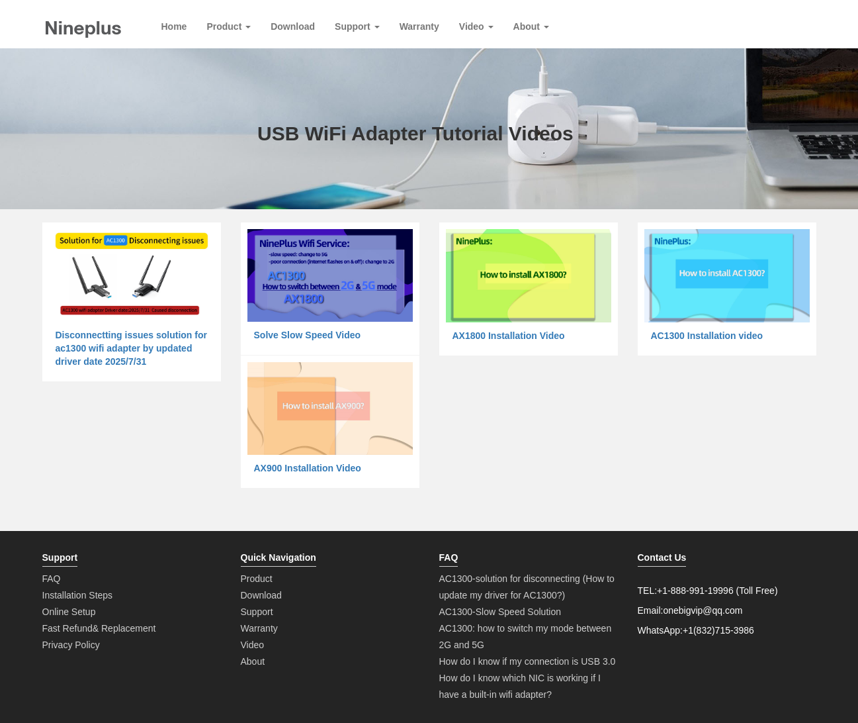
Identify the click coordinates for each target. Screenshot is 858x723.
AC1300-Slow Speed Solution (500, 611)
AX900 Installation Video (307, 468)
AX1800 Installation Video (508, 335)
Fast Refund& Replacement (99, 628)
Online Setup (69, 611)
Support (357, 26)
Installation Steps (77, 595)
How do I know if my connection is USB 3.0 (527, 661)
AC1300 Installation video (707, 335)
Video (476, 26)
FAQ (51, 578)
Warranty (419, 26)
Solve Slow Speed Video (307, 335)
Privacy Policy (71, 645)
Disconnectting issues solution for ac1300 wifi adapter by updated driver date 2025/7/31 (131, 348)
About (531, 26)
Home (174, 26)
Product (228, 26)
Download (293, 26)
